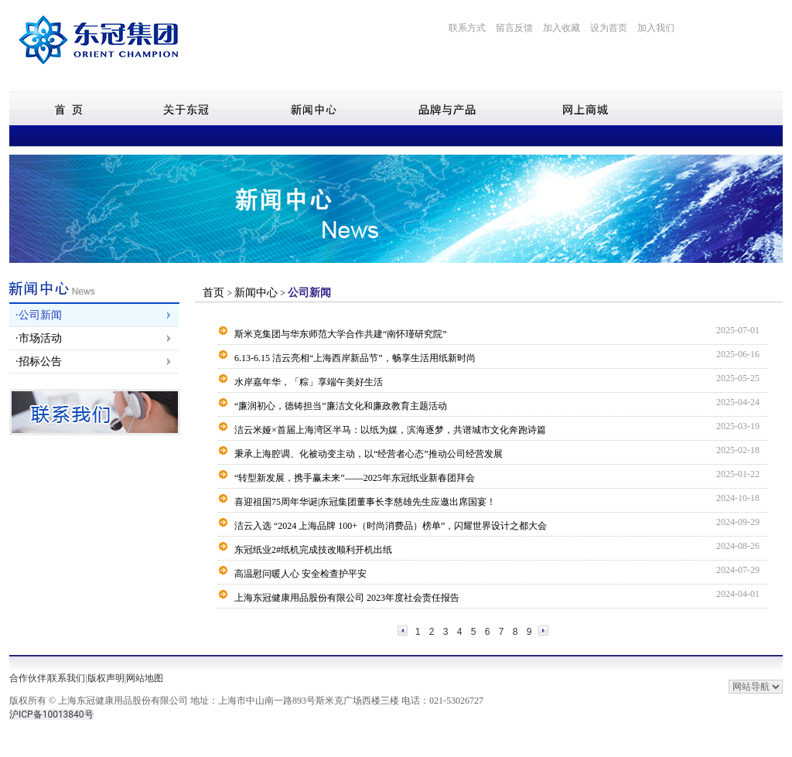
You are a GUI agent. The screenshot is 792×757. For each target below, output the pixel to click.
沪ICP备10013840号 (51, 714)
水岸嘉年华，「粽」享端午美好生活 (308, 382)
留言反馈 (514, 27)
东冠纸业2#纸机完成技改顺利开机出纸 (313, 549)
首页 (215, 292)
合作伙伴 (27, 678)
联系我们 (66, 678)
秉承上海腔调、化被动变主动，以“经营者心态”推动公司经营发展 (368, 453)
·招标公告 (38, 361)
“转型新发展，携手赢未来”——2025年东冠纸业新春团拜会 (354, 477)
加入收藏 (561, 27)
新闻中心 (256, 292)
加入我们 (655, 27)
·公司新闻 (38, 315)
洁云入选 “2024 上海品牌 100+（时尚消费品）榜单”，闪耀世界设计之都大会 (390, 525)
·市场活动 (38, 338)
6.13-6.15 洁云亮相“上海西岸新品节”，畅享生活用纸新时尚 (355, 358)
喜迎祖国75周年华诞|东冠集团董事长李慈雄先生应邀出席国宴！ (365, 501)
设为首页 (608, 27)
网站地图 (144, 678)
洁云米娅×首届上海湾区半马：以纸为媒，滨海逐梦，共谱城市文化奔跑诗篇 (390, 430)
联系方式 (467, 27)
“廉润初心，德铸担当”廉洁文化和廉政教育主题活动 (340, 406)
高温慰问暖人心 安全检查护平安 (300, 573)
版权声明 (106, 678)
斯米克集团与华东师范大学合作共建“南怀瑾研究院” (340, 334)
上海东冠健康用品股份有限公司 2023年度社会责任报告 (346, 597)
